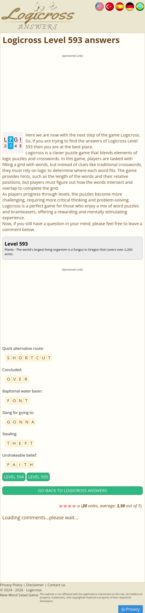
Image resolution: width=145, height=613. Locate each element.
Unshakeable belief (19, 455)
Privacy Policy (11, 584)
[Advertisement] (72, 88)
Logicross (34, 589)
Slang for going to (17, 412)
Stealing (9, 433)
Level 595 (38, 477)
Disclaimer (35, 584)
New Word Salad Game (19, 595)
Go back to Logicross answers (72, 490)
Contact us (56, 584)
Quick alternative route (22, 348)
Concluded (11, 369)
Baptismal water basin (21, 391)
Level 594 (14, 477)
